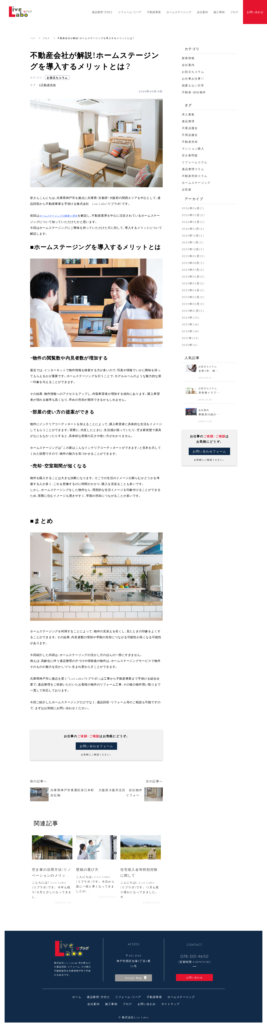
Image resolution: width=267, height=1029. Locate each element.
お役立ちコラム (57, 77)
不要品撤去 (190, 128)
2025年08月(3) (193, 263)
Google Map (133, 979)
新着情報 (188, 58)
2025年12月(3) (193, 235)
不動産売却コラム (194, 176)
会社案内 (188, 65)
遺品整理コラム (193, 169)
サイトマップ (170, 1006)
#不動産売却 (47, 85)
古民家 (186, 189)
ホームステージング (196, 183)
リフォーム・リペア (128, 999)
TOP (33, 38)
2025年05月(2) (193, 283)
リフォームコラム (194, 162)
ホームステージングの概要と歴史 (58, 215)
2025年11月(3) (193, 242)
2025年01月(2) (193, 311)
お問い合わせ (194, 978)
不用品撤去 (190, 135)
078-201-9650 (194, 958)
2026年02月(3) (193, 222)
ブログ (47, 38)
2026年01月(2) (193, 229)
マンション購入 (193, 148)
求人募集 (188, 114)
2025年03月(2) (193, 297)
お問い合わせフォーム (96, 746)
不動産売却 (190, 142)
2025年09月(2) (193, 256)
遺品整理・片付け (98, 999)
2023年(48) (190, 324)
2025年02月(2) (193, 304)
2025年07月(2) (193, 270)
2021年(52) (190, 338)
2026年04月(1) (193, 208)
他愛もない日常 (193, 85)
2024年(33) (191, 317)
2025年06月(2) (193, 276)
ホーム (76, 999)
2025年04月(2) (193, 290)
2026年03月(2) (193, 215)
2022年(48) (190, 331)
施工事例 (111, 1006)
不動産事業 (154, 999)
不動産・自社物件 (194, 92)
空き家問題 (190, 155)
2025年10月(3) (193, 249)
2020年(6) (190, 345)
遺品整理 (188, 121)
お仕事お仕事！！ (193, 78)
